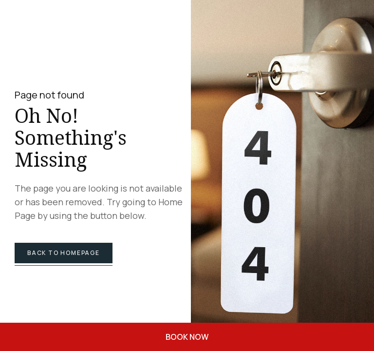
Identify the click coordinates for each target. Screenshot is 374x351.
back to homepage (63, 253)
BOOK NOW (187, 337)
